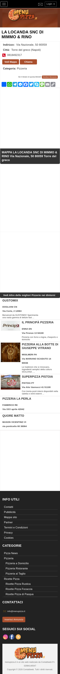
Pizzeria (22, 68)
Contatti (8, 507)
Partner (8, 522)
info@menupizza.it (16, 611)
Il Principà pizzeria (38, 322)
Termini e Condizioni (16, 527)
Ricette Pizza (12, 579)
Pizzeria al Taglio (15, 573)
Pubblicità (10, 512)
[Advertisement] (30, 118)
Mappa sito (10, 517)
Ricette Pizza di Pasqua (20, 594)
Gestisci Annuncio (50, 77)
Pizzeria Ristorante (17, 568)
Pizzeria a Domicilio (17, 563)
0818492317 (14, 55)
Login (51, 4)
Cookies (9, 537)
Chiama (28, 62)
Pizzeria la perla (16, 398)
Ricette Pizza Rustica (18, 584)
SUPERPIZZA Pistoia (37, 376)
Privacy (8, 532)
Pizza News (11, 553)
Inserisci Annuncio (13, 619)
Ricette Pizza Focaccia (19, 589)
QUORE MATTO (13, 415)
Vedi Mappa (10, 62)
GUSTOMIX (10, 300)
